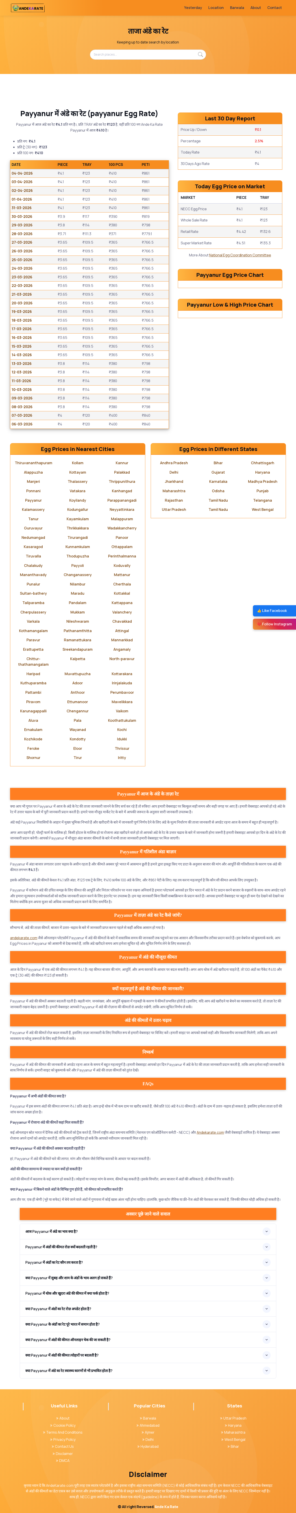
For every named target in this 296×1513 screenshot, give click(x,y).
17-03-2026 (22, 328)
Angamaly (122, 649)
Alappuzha (33, 472)
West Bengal (263, 509)
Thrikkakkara (78, 528)
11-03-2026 (21, 380)
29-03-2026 (22, 225)
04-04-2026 (22, 173)
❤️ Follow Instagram (274, 624)
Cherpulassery (33, 612)
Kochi (122, 729)
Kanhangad (122, 490)
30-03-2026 (22, 216)
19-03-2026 (22, 311)
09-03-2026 (22, 398)
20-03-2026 (22, 303)
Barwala (237, 7)
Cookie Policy (63, 1425)
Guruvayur (33, 528)
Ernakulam (33, 729)
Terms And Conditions (63, 1432)
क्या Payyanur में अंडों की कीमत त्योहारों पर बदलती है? (62, 1355)
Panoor (122, 537)
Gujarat (218, 472)
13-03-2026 (22, 363)
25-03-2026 (22, 259)
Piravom (33, 701)
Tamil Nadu (218, 500)
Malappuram (122, 518)
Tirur (78, 757)
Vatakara (77, 490)
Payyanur (33, 500)
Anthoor (78, 692)
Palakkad (122, 472)
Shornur (33, 757)
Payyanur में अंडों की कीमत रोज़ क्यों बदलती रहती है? (61, 1246)
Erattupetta (33, 649)
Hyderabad (148, 1446)
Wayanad (78, 729)
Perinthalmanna (122, 556)
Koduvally (122, 565)
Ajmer (148, 1432)
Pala (77, 720)
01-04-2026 (22, 199)
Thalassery (77, 481)
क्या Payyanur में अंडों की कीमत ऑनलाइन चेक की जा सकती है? (68, 1339)
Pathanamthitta (78, 630)
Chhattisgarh (262, 462)
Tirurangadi (77, 537)
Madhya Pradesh (262, 481)
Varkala (33, 621)
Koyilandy (77, 500)
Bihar (218, 462)
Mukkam (77, 612)
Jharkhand (174, 481)
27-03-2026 (22, 242)
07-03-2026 (22, 415)
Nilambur (77, 584)
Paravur (33, 639)
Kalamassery (33, 509)
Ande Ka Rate (166, 1506)
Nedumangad (33, 537)
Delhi (174, 472)
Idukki (122, 739)
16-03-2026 (22, 337)
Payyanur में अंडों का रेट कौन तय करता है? (54, 1262)
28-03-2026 (22, 233)
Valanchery (122, 612)
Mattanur (122, 574)
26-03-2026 (22, 251)
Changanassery (78, 574)
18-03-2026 (22, 320)
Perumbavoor (122, 692)
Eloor (77, 748)
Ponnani (33, 490)
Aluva (33, 720)
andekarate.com (23, 937)
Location (216, 7)
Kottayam (77, 472)
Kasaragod (33, 546)
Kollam (77, 462)
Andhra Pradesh (174, 462)
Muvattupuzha (78, 673)
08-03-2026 (22, 406)
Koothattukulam (122, 720)
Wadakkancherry (122, 528)
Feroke (33, 748)
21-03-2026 (22, 294)
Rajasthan (174, 500)
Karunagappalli (33, 711)
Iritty (122, 757)
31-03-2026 (22, 207)
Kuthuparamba (33, 683)
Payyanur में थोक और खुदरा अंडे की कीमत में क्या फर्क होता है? (67, 1293)
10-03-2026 (22, 389)
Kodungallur (77, 509)
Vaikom (122, 711)
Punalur (33, 584)
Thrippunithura (122, 481)
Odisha (218, 490)
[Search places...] (148, 54)
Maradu (77, 593)
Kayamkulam (78, 518)
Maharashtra (174, 490)
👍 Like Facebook (272, 610)
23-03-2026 (22, 277)
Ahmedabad (148, 1425)
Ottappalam (122, 546)
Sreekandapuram (78, 649)
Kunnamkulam (77, 546)
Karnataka (218, 481)
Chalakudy (33, 565)
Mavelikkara (122, 701)
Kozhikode (33, 739)
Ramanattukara (77, 639)
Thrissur (122, 748)
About (255, 7)
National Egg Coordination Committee (240, 255)
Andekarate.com (210, 1132)
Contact (274, 7)
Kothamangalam (33, 630)
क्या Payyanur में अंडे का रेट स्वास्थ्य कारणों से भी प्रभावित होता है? (69, 1370)
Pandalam (77, 602)
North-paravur (122, 658)
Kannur (122, 462)
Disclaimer (63, 1453)
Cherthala (122, 584)
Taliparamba (33, 602)
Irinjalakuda (122, 683)
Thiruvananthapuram (33, 462)
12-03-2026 (22, 372)
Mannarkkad (122, 639)
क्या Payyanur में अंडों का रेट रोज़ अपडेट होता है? (58, 1308)
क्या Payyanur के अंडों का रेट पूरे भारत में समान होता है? (62, 1324)
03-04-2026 (22, 181)
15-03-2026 (22, 346)
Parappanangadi (122, 500)
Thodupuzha (77, 556)
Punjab (263, 490)
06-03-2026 (22, 424)
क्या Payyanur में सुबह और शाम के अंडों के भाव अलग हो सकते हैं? (69, 1277)
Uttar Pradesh (174, 509)
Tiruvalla (33, 556)
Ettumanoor (77, 701)
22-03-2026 (22, 285)
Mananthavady (33, 574)
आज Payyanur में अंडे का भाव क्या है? (51, 1231)
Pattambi (33, 692)
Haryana (262, 472)
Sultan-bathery (33, 593)
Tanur (33, 518)
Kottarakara (122, 673)
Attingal (122, 630)
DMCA (63, 1460)
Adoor (77, 683)
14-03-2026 (22, 354)
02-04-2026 (22, 190)
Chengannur (78, 711)
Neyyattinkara (122, 509)
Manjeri (33, 481)
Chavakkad (122, 621)
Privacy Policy (63, 1439)
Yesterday (193, 7)
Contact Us (63, 1446)
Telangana (262, 500)
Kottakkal (122, 593)
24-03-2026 (22, 268)
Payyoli (77, 565)
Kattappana (122, 602)
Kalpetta (77, 658)
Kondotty (78, 739)
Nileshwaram (77, 621)
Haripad (33, 673)
